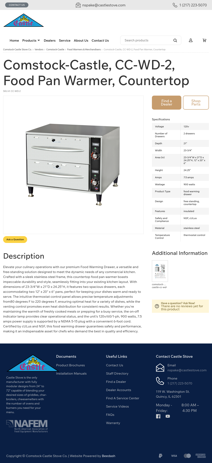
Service (65, 40)
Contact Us (17, 4)
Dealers (50, 40)
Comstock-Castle (55, 49)
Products (29, 40)
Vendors (39, 49)
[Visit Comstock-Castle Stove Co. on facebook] (158, 416)
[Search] (150, 40)
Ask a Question (15, 239)
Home (14, 40)
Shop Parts (195, 102)
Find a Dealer (166, 102)
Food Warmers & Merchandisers (84, 49)
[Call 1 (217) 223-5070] (190, 5)
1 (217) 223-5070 (180, 383)
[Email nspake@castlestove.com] (101, 5)
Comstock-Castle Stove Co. (17, 49)
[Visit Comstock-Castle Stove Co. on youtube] (167, 416)
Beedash (108, 456)
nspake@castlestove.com (187, 370)
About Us (81, 40)
